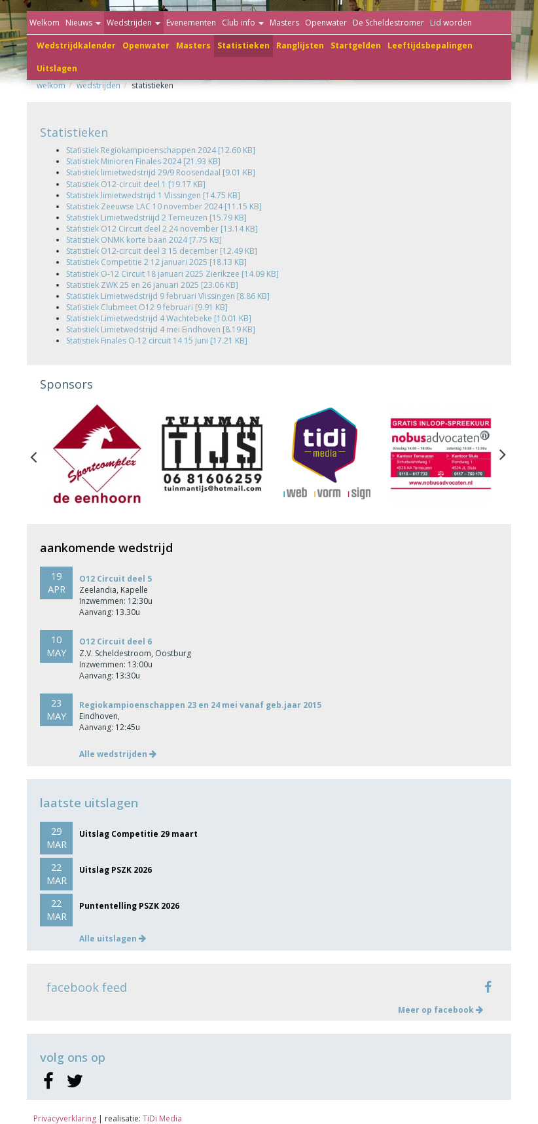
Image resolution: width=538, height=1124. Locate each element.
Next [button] (502, 454)
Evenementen (191, 22)
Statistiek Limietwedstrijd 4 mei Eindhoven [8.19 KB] (160, 329)
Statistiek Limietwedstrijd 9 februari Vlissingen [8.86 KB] (168, 296)
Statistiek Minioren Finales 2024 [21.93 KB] (143, 161)
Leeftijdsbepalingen (430, 45)
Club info (243, 22)
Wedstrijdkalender (76, 45)
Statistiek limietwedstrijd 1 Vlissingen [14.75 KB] (153, 195)
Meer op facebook (440, 1009)
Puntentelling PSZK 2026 (129, 905)
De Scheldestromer (388, 22)
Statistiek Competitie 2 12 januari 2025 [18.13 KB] (156, 262)
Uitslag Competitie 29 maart (138, 833)
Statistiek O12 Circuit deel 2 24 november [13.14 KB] (162, 228)
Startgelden (356, 45)
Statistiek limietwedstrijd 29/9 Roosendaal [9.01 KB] (160, 172)
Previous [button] (40, 454)
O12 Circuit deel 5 (115, 578)
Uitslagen (57, 68)
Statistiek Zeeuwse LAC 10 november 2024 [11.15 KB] (164, 206)
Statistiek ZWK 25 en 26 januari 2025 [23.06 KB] (152, 284)
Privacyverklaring (64, 1118)
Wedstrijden (133, 22)
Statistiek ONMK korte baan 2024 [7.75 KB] (144, 239)
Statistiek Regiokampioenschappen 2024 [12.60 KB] (160, 150)
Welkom (44, 22)
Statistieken (243, 45)
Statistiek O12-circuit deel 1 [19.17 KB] (136, 184)
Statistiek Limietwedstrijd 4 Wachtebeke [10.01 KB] (158, 318)
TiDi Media (162, 1118)
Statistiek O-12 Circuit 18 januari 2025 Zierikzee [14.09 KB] (172, 273)
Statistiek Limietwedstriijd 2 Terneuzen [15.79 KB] (156, 217)
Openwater (146, 45)
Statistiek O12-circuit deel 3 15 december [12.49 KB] (161, 250)
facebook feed (86, 987)
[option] (97, 453)
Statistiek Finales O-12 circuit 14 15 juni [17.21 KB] (156, 340)
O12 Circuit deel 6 (115, 641)
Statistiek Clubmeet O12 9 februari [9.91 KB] (147, 307)
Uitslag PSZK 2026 (115, 869)
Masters (193, 45)
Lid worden (451, 22)
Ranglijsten (300, 45)
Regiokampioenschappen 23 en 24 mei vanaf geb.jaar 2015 (200, 705)
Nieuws (83, 22)
